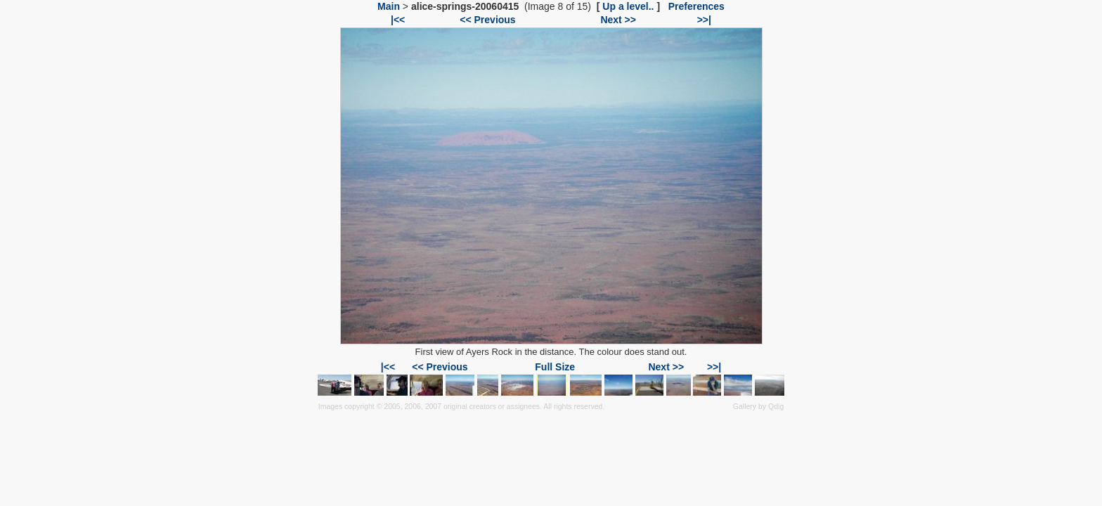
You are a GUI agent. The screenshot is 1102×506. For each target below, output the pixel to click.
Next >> (618, 19)
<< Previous (487, 19)
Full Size (555, 366)
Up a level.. (628, 6)
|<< (398, 19)
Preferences (696, 6)
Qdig (776, 406)
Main (388, 6)
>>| (704, 19)
